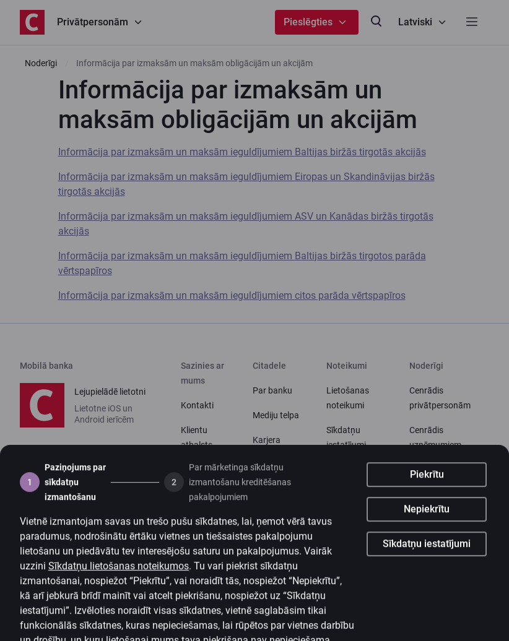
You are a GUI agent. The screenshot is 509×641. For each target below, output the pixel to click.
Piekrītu (427, 486)
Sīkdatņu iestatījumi (427, 555)
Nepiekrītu (427, 521)
